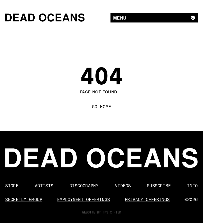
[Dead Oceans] (45, 17)
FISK (117, 212)
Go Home (101, 107)
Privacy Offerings (147, 199)
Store (12, 186)
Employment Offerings (83, 199)
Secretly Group (23, 199)
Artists (44, 186)
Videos (123, 186)
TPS (105, 212)
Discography (84, 186)
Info (192, 186)
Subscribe (159, 186)
